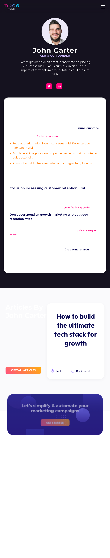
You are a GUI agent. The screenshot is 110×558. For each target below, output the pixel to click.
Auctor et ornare (47, 136)
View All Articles (23, 370)
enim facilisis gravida (77, 207)
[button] (102, 6)
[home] (11, 6)
